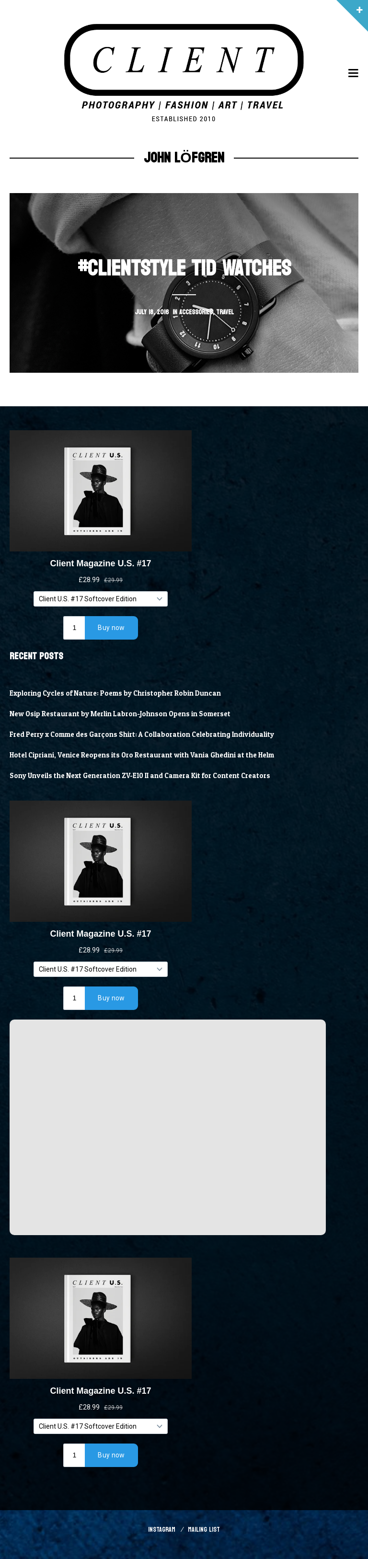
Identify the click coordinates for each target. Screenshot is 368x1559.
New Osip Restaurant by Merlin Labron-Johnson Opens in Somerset (120, 714)
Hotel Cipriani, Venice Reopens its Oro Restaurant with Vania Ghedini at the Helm (142, 755)
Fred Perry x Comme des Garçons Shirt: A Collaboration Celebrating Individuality (142, 734)
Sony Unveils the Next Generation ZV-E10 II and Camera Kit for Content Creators (140, 775)
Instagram (161, 1530)
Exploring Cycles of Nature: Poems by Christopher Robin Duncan (115, 693)
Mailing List (204, 1530)
